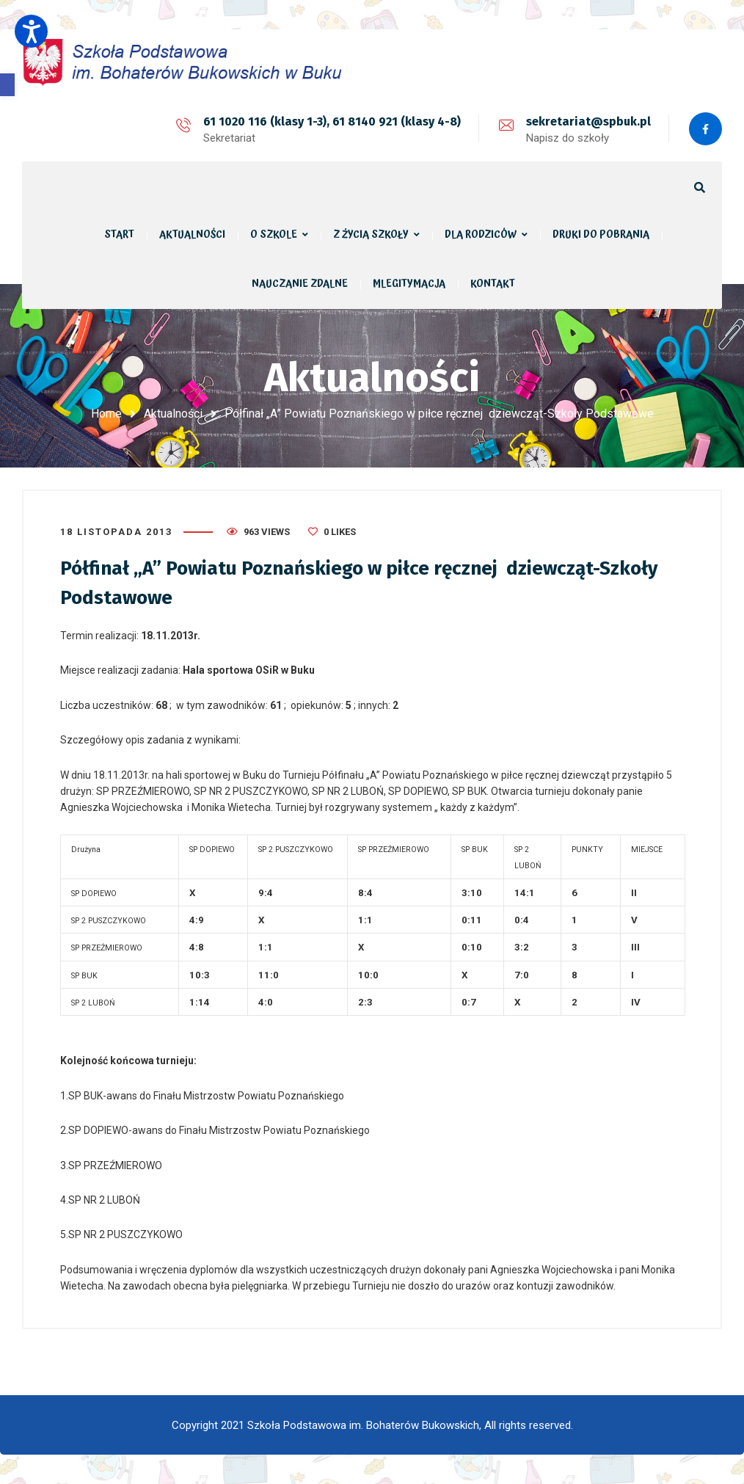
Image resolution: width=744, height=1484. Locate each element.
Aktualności (173, 414)
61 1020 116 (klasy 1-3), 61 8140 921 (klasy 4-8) (332, 121)
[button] (7, 84)
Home (106, 414)
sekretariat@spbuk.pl (588, 121)
